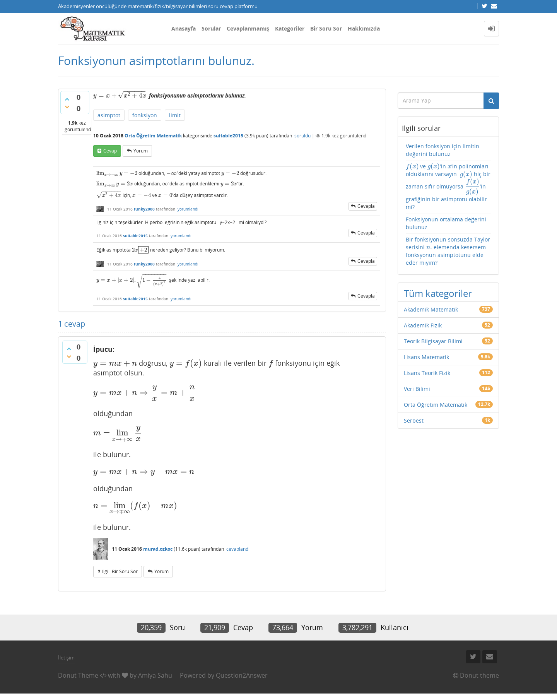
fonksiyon (144, 115)
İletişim (66, 657)
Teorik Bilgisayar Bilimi (433, 341)
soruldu (302, 135)
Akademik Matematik (431, 309)
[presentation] (119, 95)
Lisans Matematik (426, 357)
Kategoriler (289, 28)
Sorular (211, 28)
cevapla (366, 206)
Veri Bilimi (417, 388)
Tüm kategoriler (438, 293)
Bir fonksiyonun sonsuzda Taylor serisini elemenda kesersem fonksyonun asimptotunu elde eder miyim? (448, 251)
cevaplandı (237, 549)
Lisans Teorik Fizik (427, 373)
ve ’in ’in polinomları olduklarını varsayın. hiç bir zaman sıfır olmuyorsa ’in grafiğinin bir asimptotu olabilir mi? (448, 187)
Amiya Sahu (155, 675)
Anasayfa (183, 28)
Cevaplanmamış (248, 28)
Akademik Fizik (423, 325)
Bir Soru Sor (326, 28)
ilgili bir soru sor (120, 571)
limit (175, 115)
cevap (110, 150)
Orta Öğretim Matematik (153, 135)
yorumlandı (188, 209)
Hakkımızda (364, 28)
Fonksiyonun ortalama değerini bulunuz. (446, 223)
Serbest (414, 420)
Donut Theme (78, 675)
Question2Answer (242, 675)
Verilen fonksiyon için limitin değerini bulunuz (442, 150)
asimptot (108, 115)
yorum (140, 150)
